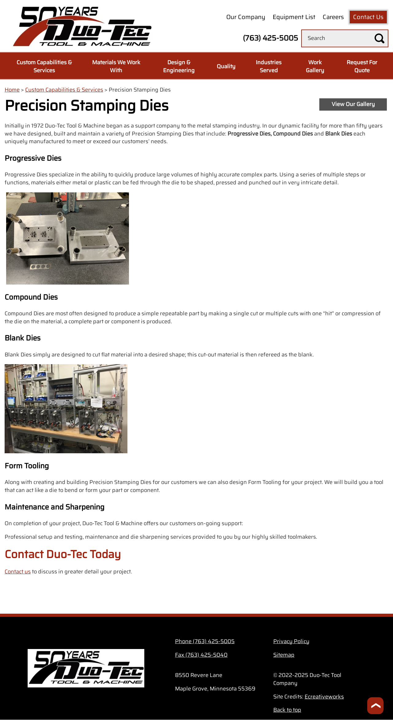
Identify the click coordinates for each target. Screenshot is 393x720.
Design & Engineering (179, 66)
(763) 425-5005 (270, 38)
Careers (333, 17)
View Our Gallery (353, 104)
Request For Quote (362, 66)
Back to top (287, 710)
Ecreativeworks (324, 696)
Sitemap (283, 655)
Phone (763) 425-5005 (205, 641)
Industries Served (269, 66)
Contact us (18, 571)
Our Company (245, 17)
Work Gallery (315, 66)
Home (12, 89)
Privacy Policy (291, 641)
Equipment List (294, 17)
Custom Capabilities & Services (44, 66)
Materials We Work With (116, 66)
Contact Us (368, 17)
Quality (226, 66)
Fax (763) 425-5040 (201, 655)
